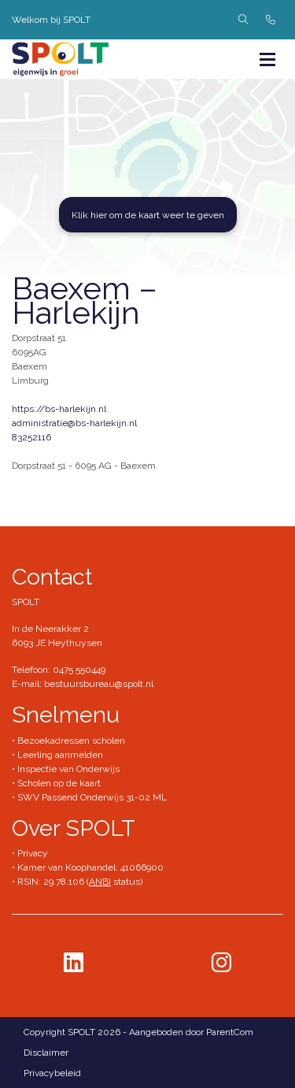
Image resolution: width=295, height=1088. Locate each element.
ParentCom (229, 1032)
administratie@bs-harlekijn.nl (74, 423)
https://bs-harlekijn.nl (59, 408)
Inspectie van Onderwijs (67, 768)
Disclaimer (46, 1052)
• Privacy (30, 853)
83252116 (31, 437)
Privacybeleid (52, 1073)
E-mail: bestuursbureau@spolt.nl (82, 683)
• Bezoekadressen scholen (68, 740)
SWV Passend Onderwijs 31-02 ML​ (92, 797)
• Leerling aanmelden (57, 754)
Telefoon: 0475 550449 (58, 669)
